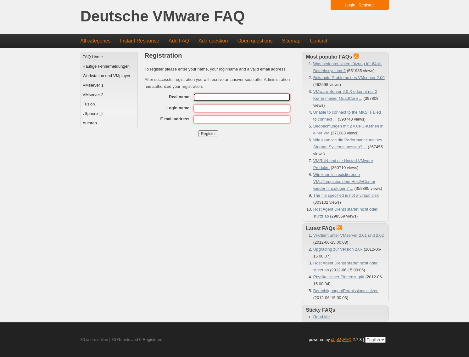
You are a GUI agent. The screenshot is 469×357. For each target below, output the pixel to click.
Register (366, 5)
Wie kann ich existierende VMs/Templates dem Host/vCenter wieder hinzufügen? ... (344, 181)
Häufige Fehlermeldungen (106, 66)
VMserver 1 (93, 85)
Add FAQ (179, 40)
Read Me (321, 316)
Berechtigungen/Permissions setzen (345, 290)
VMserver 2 (93, 94)
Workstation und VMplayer (107, 75)
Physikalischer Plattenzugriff (338, 277)
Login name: (178, 107)
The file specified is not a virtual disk (346, 195)
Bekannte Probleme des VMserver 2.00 (349, 77)
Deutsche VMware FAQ (163, 16)
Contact (318, 40)
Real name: (180, 96)
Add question (213, 40)
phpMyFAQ (341, 339)
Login (350, 5)
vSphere (93, 113)
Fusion (89, 104)
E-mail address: (175, 118)
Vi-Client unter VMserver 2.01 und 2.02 (348, 235)
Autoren (90, 123)
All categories (96, 40)
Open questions (254, 40)
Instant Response (139, 40)
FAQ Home (93, 56)
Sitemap (291, 40)
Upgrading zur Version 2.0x (338, 249)
